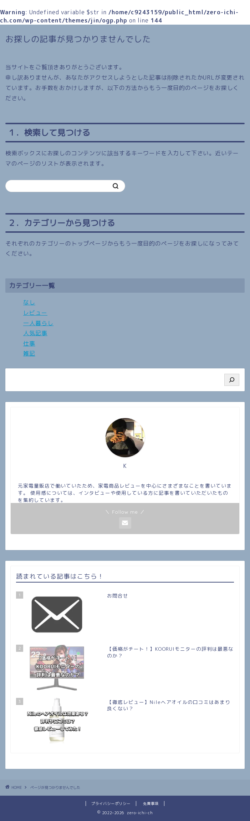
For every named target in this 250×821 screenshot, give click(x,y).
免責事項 (151, 803)
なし (29, 302)
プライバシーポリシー (111, 803)
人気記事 (35, 333)
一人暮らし (38, 323)
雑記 (29, 353)
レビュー (35, 313)
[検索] (231, 380)
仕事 (29, 343)
